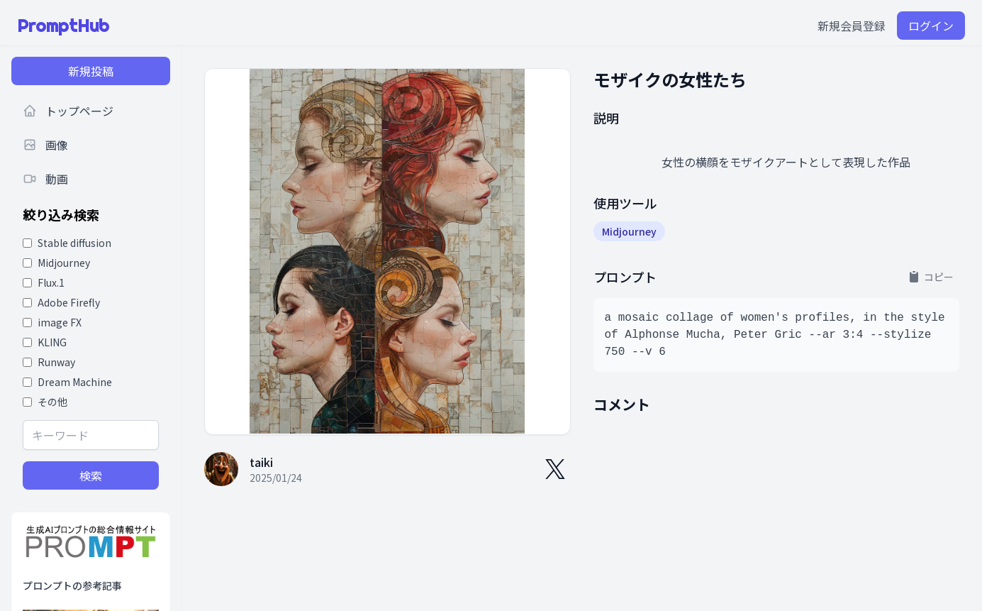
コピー (930, 277)
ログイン (931, 25)
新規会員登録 (852, 25)
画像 (45, 144)
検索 (90, 475)
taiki (261, 461)
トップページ (68, 110)
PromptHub (63, 25)
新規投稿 (90, 70)
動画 (45, 178)
